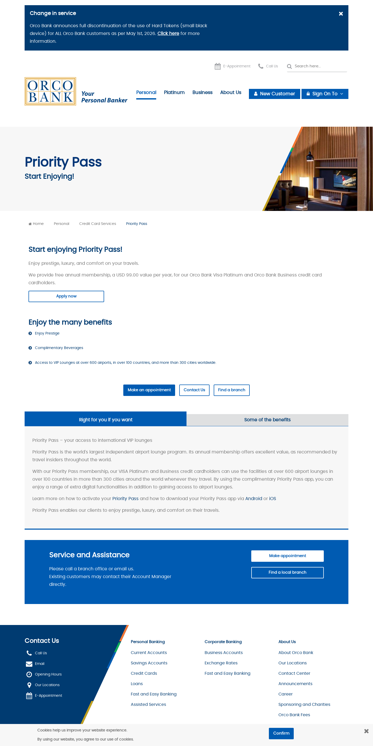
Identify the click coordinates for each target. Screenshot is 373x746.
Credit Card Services (97, 224)
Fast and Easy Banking (154, 694)
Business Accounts (224, 653)
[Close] (340, 14)
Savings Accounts (149, 663)
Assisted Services (148, 704)
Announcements (295, 684)
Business (202, 92)
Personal (146, 92)
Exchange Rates (221, 663)
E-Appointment (236, 66)
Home (38, 224)
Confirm (281, 733)
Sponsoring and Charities (304, 704)
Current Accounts (149, 653)
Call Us (272, 66)
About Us (230, 92)
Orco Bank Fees (294, 715)
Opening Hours (48, 674)
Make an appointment (149, 390)
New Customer (277, 94)
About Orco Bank (295, 653)
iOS (272, 498)
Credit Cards (144, 673)
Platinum (174, 92)
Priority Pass (136, 224)
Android (253, 498)
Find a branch (231, 390)
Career (285, 694)
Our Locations (47, 685)
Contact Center (294, 673)
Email (39, 664)
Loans (137, 684)
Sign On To (325, 94)
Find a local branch (287, 572)
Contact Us (194, 390)
